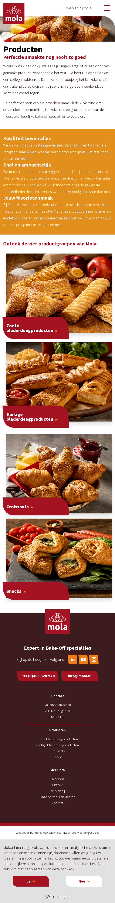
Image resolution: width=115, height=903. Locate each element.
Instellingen (57, 896)
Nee (81, 881)
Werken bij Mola (78, 8)
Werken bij (57, 791)
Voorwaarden (80, 833)
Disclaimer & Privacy (58, 833)
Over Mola (58, 779)
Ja (29, 881)
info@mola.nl (79, 675)
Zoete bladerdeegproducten (57, 739)
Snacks (57, 757)
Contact (57, 803)
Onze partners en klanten (57, 797)
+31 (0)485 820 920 (38, 675)
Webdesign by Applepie (30, 833)
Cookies (94, 833)
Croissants (58, 751)
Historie (57, 785)
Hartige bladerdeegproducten (57, 745)
